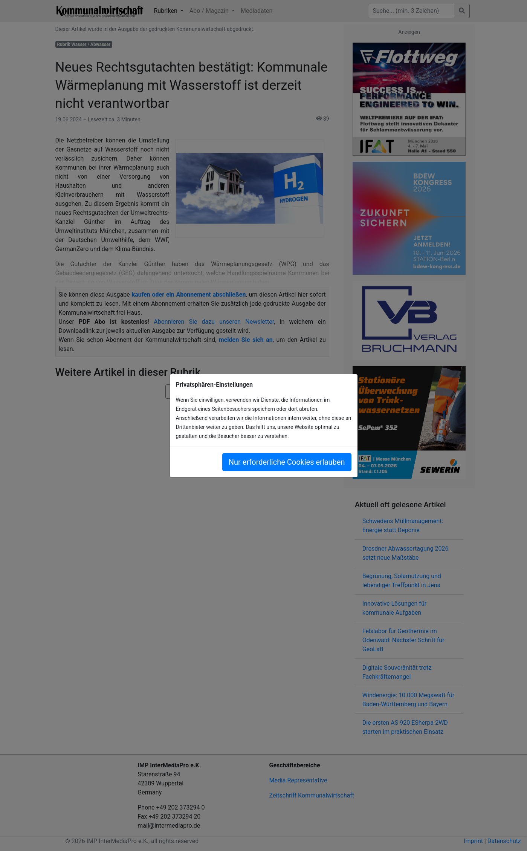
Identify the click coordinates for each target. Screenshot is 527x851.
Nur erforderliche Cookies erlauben (287, 462)
